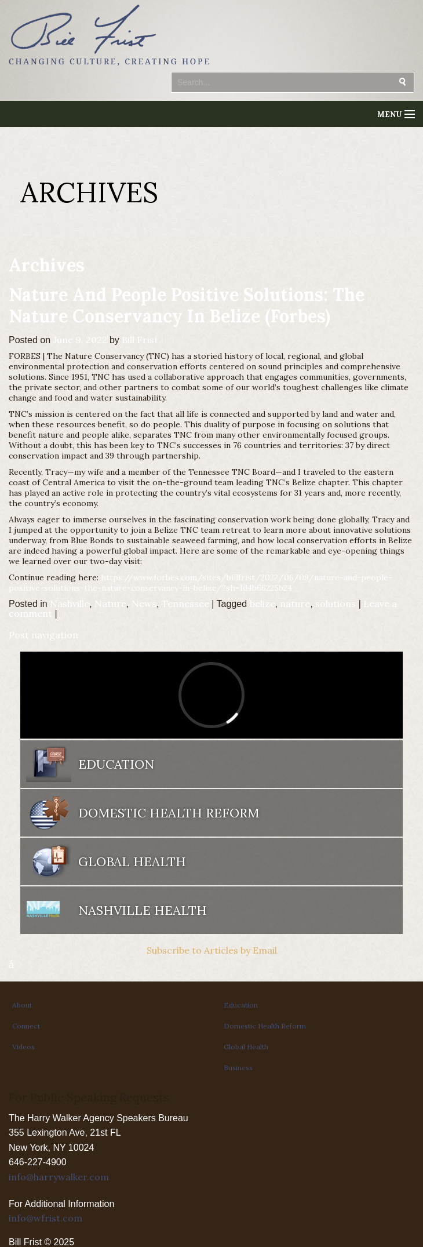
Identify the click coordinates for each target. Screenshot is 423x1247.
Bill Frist (140, 340)
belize (262, 603)
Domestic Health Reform (168, 813)
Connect (26, 1025)
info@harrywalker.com (59, 1177)
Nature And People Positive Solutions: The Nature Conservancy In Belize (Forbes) (186, 304)
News (144, 603)
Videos (23, 1046)
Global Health (132, 861)
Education (116, 764)
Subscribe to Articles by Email (212, 950)
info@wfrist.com (45, 1218)
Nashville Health (142, 910)
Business (238, 1067)
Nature (110, 603)
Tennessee (185, 603)
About (22, 1005)
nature (295, 603)
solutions (335, 603)
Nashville (69, 603)
